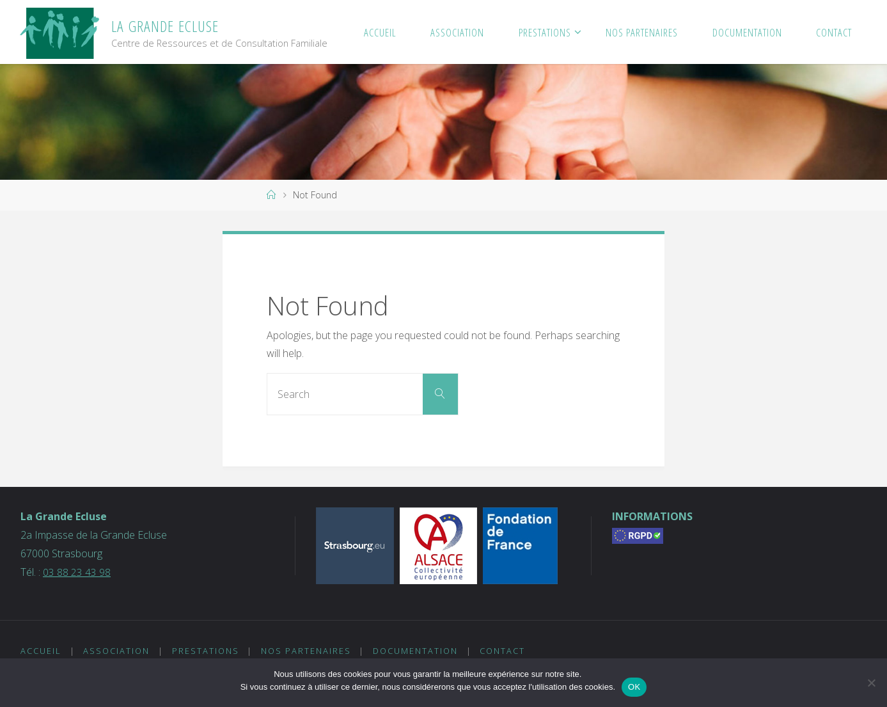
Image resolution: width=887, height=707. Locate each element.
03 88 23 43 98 (77, 572)
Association (117, 650)
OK (634, 687)
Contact (503, 650)
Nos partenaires (307, 650)
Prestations (205, 650)
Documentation (416, 650)
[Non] (871, 682)
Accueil (40, 650)
